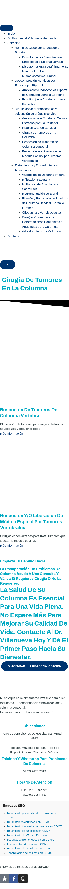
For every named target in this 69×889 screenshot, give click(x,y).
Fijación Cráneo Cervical (39, 127)
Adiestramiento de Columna (41, 231)
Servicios (13, 43)
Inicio (11, 33)
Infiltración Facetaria (36, 179)
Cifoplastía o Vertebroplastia (41, 212)
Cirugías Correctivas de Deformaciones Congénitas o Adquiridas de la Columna (42, 222)
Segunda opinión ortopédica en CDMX (30, 839)
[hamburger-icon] (6, 28)
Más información (11, 433)
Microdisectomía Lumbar (39, 76)
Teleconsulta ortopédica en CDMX (27, 844)
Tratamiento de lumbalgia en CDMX (28, 830)
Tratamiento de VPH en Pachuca (27, 835)
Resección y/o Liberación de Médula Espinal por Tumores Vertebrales (41, 156)
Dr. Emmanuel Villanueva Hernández (32, 38)
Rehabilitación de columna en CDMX (29, 852)
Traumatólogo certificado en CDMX (28, 821)
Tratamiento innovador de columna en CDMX (34, 826)
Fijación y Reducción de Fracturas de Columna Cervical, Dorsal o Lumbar (45, 203)
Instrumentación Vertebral (40, 193)
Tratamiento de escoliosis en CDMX (29, 848)
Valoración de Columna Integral (43, 175)
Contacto (13, 236)
